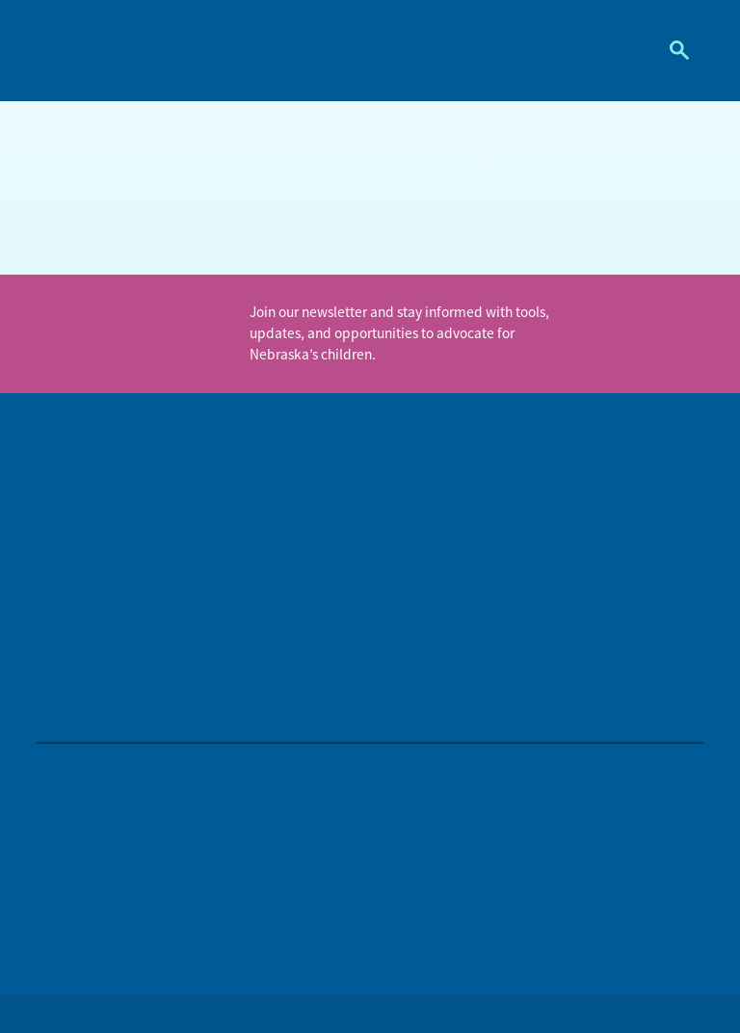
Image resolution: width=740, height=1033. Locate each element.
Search (672, 50)
